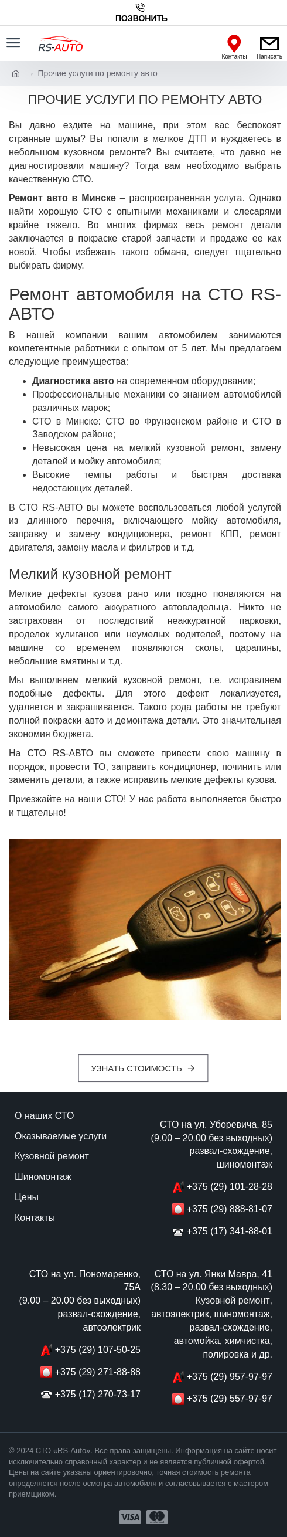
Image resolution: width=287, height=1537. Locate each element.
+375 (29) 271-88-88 (98, 1372)
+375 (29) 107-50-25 (98, 1350)
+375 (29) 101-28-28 (229, 1187)
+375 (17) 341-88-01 (229, 1231)
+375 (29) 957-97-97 (229, 1377)
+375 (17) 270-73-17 (98, 1394)
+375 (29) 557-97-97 (229, 1398)
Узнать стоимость (136, 1068)
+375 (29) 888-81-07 (229, 1209)
